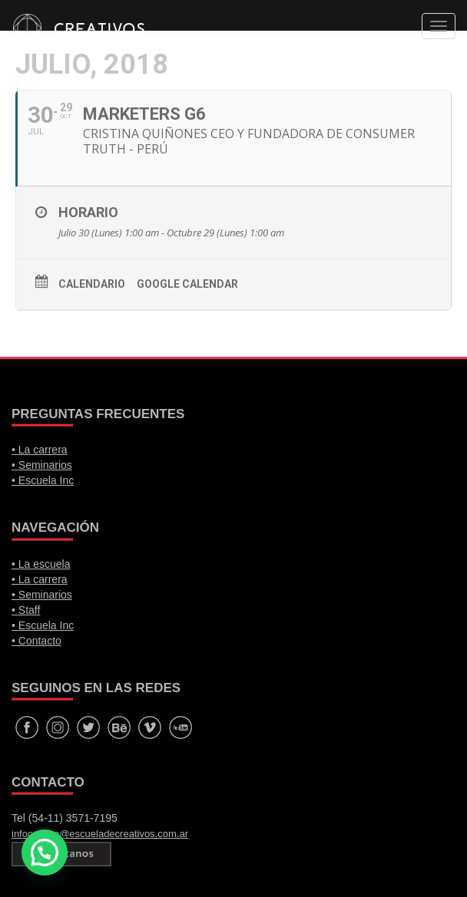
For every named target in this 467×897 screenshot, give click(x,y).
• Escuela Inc (43, 480)
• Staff (26, 610)
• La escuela (41, 564)
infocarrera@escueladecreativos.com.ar (100, 833)
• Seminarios (42, 465)
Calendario (91, 284)
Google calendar (187, 284)
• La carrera (40, 450)
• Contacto (36, 641)
